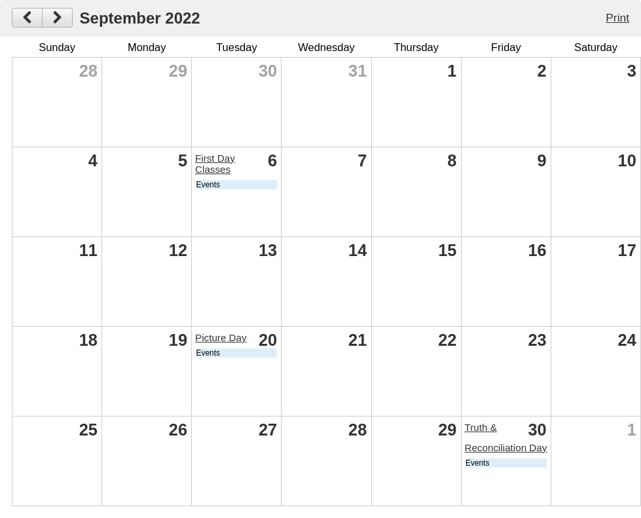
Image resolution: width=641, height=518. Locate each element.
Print (617, 17)
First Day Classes (215, 164)
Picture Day (221, 337)
